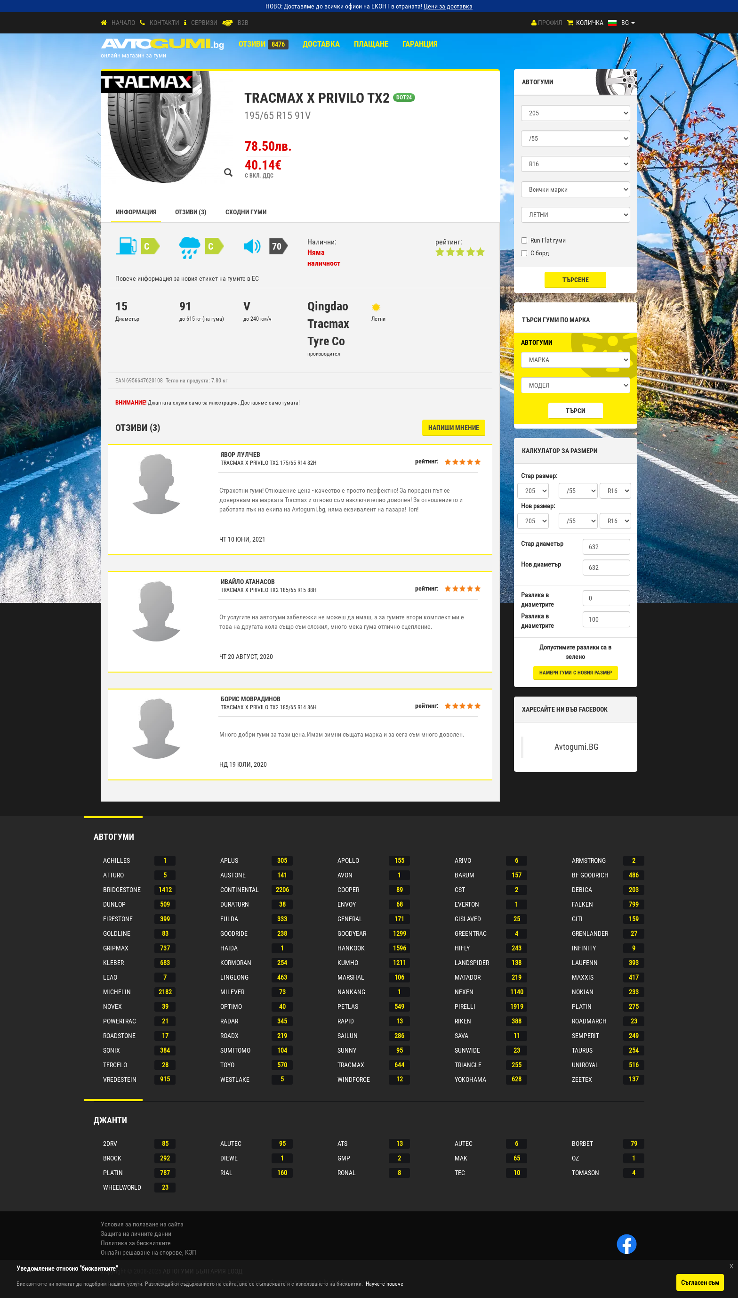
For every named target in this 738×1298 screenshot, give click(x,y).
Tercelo (115, 1065)
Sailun (347, 1035)
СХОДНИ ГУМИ (245, 212)
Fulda (229, 919)
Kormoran (235, 962)
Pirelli (465, 1006)
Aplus (229, 860)
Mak (461, 1158)
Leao (110, 977)
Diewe (229, 1158)
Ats (342, 1143)
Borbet (582, 1143)
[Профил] (534, 22)
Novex (112, 1006)
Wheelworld (122, 1187)
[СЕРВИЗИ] (185, 22)
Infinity (584, 948)
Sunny (346, 1050)
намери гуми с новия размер (575, 673)
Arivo (463, 860)
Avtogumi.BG (576, 747)
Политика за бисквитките (136, 1243)
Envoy (346, 904)
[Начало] (104, 22)
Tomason (585, 1172)
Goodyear (351, 933)
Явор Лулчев (240, 454)
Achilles (116, 860)
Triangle (468, 1065)
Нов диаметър (541, 564)
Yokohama (470, 1079)
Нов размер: (538, 506)
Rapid (345, 1021)
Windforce (353, 1079)
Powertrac (119, 1021)
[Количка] (570, 22)
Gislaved (468, 919)
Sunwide (467, 1050)
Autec (464, 1143)
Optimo (231, 1006)
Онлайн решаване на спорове (141, 1252)
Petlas (347, 1006)
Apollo (348, 860)
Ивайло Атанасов (248, 581)
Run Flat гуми (543, 240)
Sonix (111, 1050)
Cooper (348, 889)
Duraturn (234, 904)
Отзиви (252, 44)
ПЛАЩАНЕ (371, 44)
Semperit (585, 1035)
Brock (112, 1158)
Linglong (234, 977)
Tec (460, 1172)
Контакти (164, 22)
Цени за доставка (448, 6)
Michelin (117, 992)
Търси (575, 410)
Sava (461, 1035)
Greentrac (471, 933)
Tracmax (350, 1065)
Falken (582, 904)
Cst (460, 889)
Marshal (350, 977)
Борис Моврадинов (251, 699)
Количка (589, 22)
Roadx (229, 1035)
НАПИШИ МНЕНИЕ (453, 427)
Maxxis (583, 977)
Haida (229, 948)
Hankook (351, 948)
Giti (577, 919)
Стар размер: (539, 475)
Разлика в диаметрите (537, 599)
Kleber (113, 962)
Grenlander (590, 933)
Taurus (582, 1050)
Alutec (230, 1143)
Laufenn (585, 962)
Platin (582, 1006)
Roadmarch (589, 1021)
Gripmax (115, 948)
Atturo (113, 875)
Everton (467, 904)
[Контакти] (142, 22)
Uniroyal (585, 1065)
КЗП (190, 1252)
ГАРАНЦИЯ (420, 44)
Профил (550, 22)
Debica (582, 889)
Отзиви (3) (191, 212)
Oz (575, 1158)
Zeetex (582, 1079)
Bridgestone (122, 889)
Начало (123, 22)
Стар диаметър (542, 543)
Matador (468, 977)
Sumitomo (235, 1050)
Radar (229, 1021)
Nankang (351, 992)
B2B (243, 22)
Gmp (343, 1158)
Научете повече (384, 1284)
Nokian (583, 992)
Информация (136, 212)
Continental (239, 889)
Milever (232, 992)
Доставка (321, 44)
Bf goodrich (590, 875)
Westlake (234, 1079)
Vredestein (119, 1079)
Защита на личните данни (136, 1233)
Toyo (227, 1065)
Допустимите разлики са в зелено (575, 651)
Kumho (347, 962)
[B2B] (227, 22)
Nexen (464, 992)
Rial (226, 1172)
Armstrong (589, 860)
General (349, 919)
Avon (345, 875)
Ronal (346, 1172)
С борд (535, 253)
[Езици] (621, 22)
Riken (463, 1021)
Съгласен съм (700, 1282)
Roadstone (119, 1035)
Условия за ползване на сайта (142, 1224)
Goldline (116, 933)
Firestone (118, 919)
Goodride (234, 933)
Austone (233, 875)
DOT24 (404, 97)
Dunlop (114, 904)
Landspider (472, 962)
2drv (110, 1143)
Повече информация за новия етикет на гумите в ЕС (187, 278)
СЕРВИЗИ (204, 22)
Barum (464, 875)
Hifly (462, 948)
